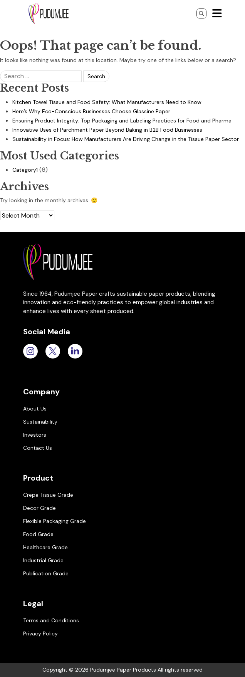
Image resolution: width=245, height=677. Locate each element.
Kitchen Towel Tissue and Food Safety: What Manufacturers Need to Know (106, 102)
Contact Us (37, 447)
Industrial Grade (43, 560)
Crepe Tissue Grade (48, 494)
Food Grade (38, 534)
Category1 (25, 169)
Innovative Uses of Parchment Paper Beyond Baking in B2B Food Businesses (107, 129)
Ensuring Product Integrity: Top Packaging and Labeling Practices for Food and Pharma (122, 120)
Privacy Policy (40, 633)
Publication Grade (46, 573)
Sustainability (40, 421)
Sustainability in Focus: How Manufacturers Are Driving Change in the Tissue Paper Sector (125, 139)
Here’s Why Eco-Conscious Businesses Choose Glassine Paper (91, 111)
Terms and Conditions (51, 620)
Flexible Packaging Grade (54, 521)
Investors (34, 434)
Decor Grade (39, 507)
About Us (35, 408)
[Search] (201, 13)
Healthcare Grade (45, 547)
